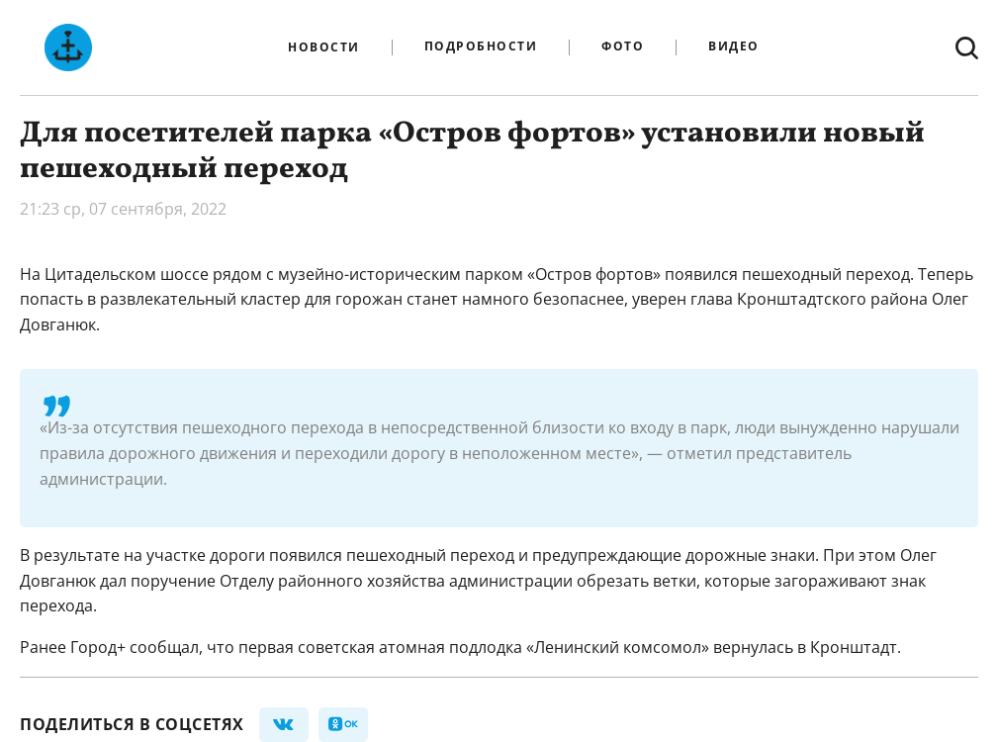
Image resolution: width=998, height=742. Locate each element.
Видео (734, 47)
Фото (622, 47)
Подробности (481, 47)
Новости (324, 47)
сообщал (164, 647)
